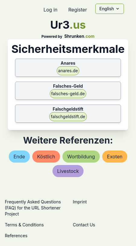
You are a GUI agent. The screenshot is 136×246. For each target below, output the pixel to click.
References (16, 235)
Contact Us (84, 224)
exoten (114, 157)
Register (77, 10)
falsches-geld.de (68, 93)
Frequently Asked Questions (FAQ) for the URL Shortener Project (33, 207)
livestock (68, 171)
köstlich (46, 157)
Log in (50, 10)
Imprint (80, 201)
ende (19, 157)
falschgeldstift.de (68, 116)
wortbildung (81, 157)
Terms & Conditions (24, 224)
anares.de (68, 70)
